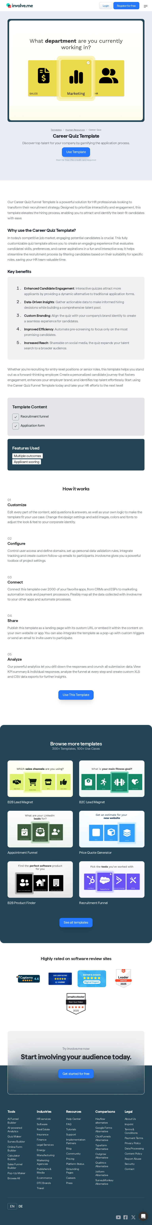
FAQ (68, 1124)
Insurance (42, 1134)
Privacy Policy (133, 1143)
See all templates (78, 922)
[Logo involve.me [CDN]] (19, 5)
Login (108, 5)
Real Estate (43, 1129)
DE (21, 1206)
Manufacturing (45, 1155)
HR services (44, 1118)
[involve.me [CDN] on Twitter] (133, 1217)
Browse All (14, 1178)
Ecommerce (44, 1177)
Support (71, 1134)
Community (73, 1153)
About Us (130, 1118)
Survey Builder (16, 1141)
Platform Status (75, 1163)
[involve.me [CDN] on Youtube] (118, 1217)
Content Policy (133, 1153)
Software (42, 1124)
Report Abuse (133, 1158)
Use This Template (78, 695)
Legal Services (45, 1144)
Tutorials (71, 1129)
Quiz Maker (14, 1136)
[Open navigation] (145, 6)
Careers (70, 1177)
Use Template (78, 152)
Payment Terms (134, 1138)
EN (12, 1206)
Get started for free (78, 1074)
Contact (129, 1169)
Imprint (129, 1124)
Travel (40, 1188)
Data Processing (134, 1148)
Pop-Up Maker (16, 1173)
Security (130, 1163)
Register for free (128, 5)
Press (69, 1183)
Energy (41, 1150)
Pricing (70, 1158)
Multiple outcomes (27, 456)
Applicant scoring (26, 462)
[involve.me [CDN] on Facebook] (125, 1217)
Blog (68, 1148)
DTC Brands (44, 1183)
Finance (41, 1139)
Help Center (73, 1118)
